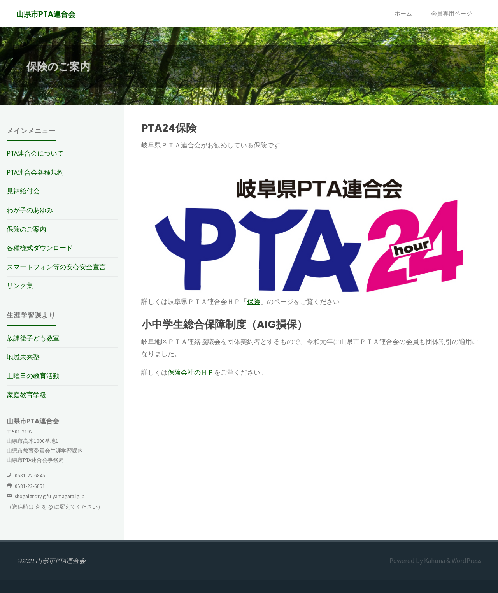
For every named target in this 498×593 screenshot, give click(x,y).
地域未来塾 (23, 357)
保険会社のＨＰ (191, 372)
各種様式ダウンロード (40, 248)
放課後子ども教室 (33, 338)
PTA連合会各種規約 (35, 172)
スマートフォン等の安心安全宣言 (56, 267)
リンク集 (20, 285)
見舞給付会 (23, 191)
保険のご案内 (26, 229)
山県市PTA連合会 (46, 14)
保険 (253, 301)
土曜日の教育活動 (33, 376)
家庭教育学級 (26, 395)
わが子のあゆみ (30, 210)
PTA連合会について (35, 153)
